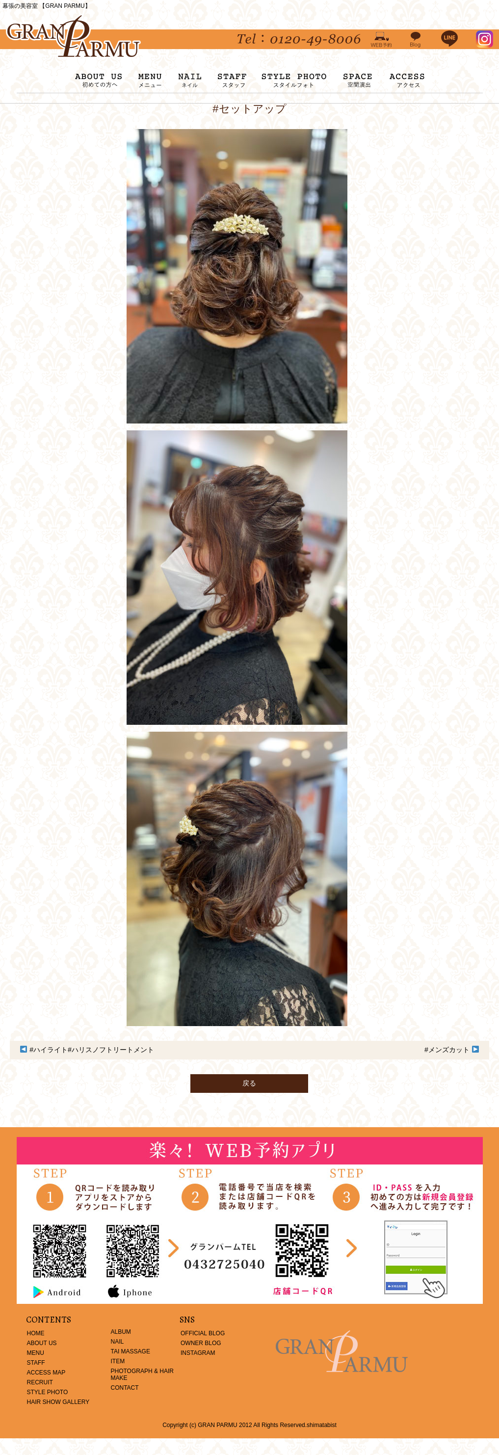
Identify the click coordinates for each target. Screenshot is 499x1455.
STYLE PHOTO (47, 1392)
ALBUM (121, 1331)
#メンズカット (447, 1050)
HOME (36, 1333)
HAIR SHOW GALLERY (58, 1402)
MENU (35, 1352)
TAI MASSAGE (130, 1351)
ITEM (118, 1361)
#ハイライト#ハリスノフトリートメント (91, 1050)
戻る (249, 1083)
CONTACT (125, 1387)
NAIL (117, 1341)
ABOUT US (42, 1343)
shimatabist (322, 1425)
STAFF (36, 1362)
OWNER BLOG (201, 1343)
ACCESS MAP (46, 1372)
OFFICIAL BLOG (203, 1333)
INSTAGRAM (198, 1352)
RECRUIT (40, 1382)
